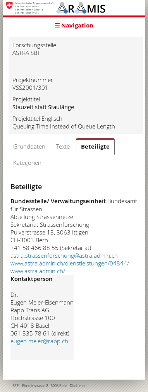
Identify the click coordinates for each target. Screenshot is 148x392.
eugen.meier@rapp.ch (39, 341)
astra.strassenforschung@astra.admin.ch (64, 255)
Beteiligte (95, 146)
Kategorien (27, 162)
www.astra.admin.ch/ (37, 271)
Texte (63, 146)
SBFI (15, 385)
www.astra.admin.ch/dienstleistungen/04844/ (69, 263)
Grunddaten (29, 146)
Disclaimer (78, 385)
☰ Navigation (74, 25)
